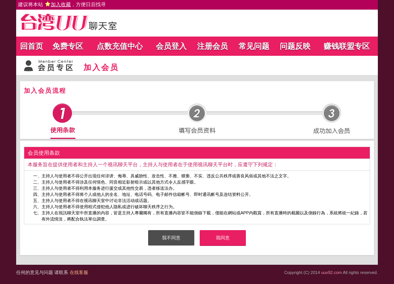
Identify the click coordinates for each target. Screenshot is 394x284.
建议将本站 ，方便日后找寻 (62, 4)
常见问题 (254, 46)
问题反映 (295, 46)
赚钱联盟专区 (347, 46)
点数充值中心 (120, 46)
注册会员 (212, 46)
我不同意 (171, 238)
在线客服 (79, 272)
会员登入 (171, 46)
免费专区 (67, 46)
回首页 (31, 46)
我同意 (223, 238)
